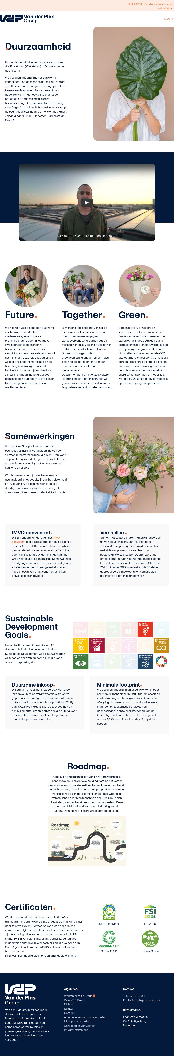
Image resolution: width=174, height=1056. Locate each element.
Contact (69, 1013)
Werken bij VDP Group (78, 996)
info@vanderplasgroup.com (143, 1000)
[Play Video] (87, 203)
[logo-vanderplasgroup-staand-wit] (20, 985)
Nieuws (68, 1009)
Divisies (69, 1004)
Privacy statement (76, 1030)
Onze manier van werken (79, 1026)
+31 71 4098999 (134, 4)
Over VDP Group (74, 1000)
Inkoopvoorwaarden (77, 1021)
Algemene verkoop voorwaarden (85, 1017)
